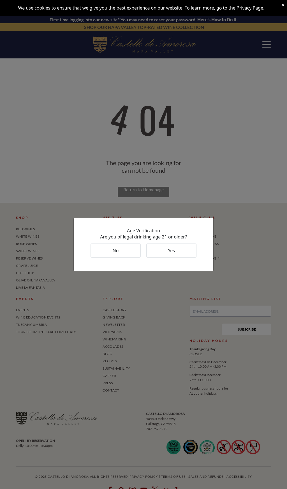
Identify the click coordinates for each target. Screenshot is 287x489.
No (116, 250)
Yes (171, 250)
